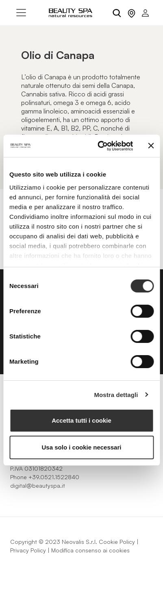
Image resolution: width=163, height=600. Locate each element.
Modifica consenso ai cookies (90, 550)
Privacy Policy (28, 550)
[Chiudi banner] (151, 145)
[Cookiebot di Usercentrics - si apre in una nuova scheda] (100, 146)
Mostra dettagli (116, 394)
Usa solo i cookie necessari (82, 447)
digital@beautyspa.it (37, 485)
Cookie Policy (117, 541)
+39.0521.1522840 (53, 476)
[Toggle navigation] (21, 12)
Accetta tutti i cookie (81, 420)
